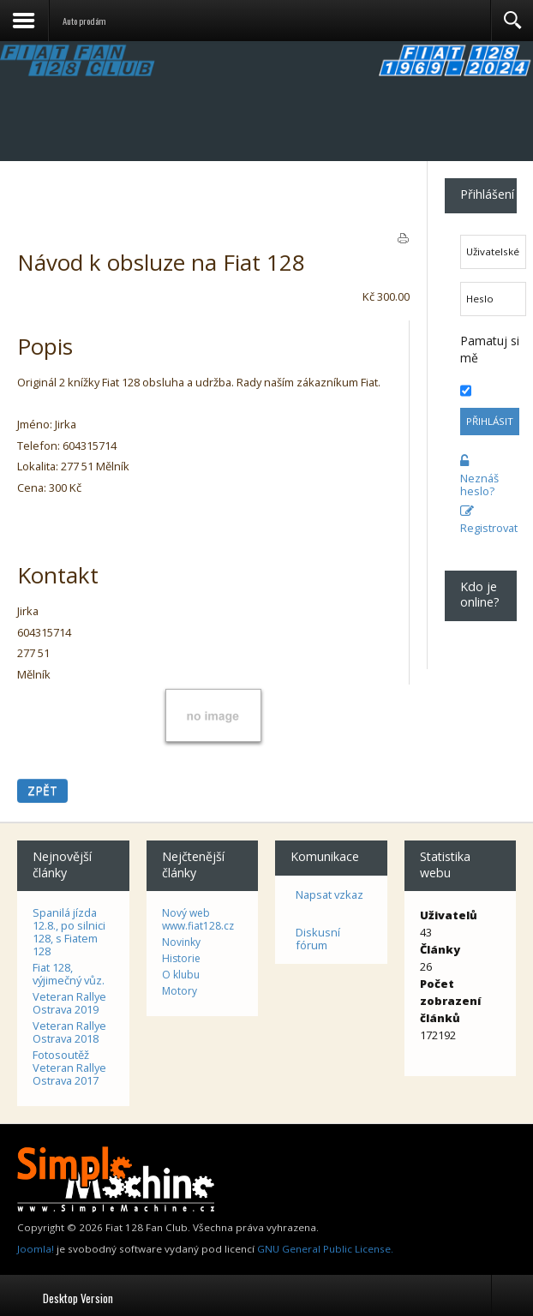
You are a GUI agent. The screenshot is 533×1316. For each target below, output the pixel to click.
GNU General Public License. (325, 1248)
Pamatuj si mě (489, 349)
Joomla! (35, 1248)
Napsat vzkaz (329, 894)
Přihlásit (489, 421)
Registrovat (480, 519)
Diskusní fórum (318, 938)
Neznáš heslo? (479, 476)
